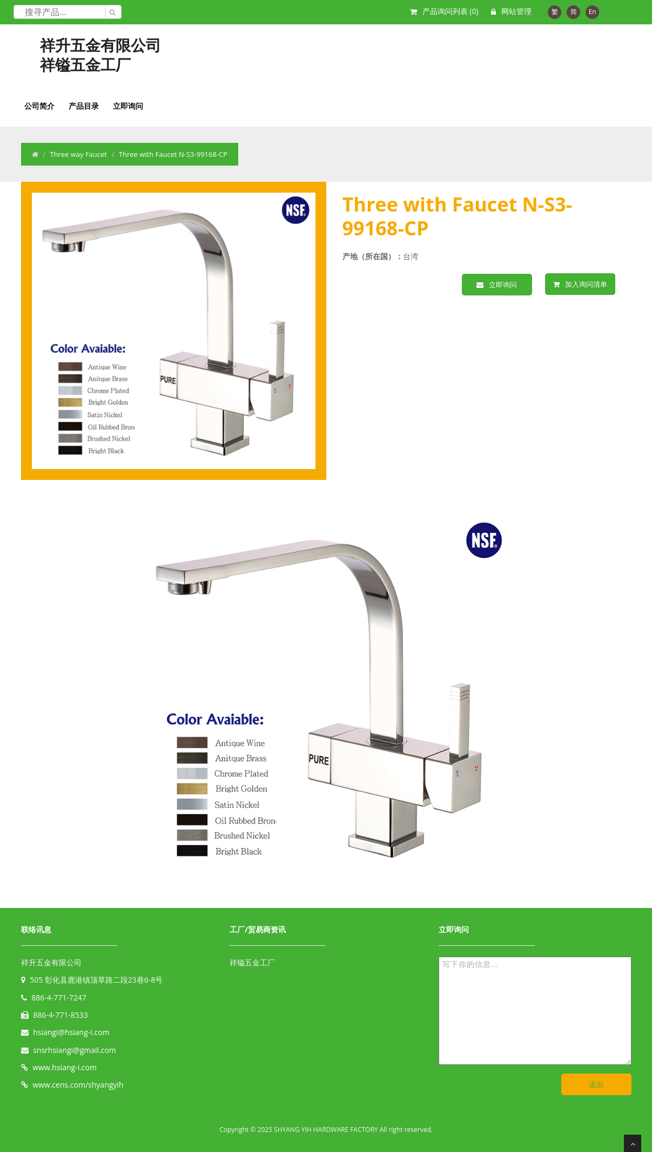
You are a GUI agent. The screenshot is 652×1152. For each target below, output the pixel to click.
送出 (596, 1084)
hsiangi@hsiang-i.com (71, 1032)
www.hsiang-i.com (64, 1067)
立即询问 (128, 106)
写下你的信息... (535, 1011)
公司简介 (39, 106)
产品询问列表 (450, 11)
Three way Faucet (78, 154)
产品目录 (84, 106)
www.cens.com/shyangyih (77, 1084)
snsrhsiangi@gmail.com (74, 1050)
